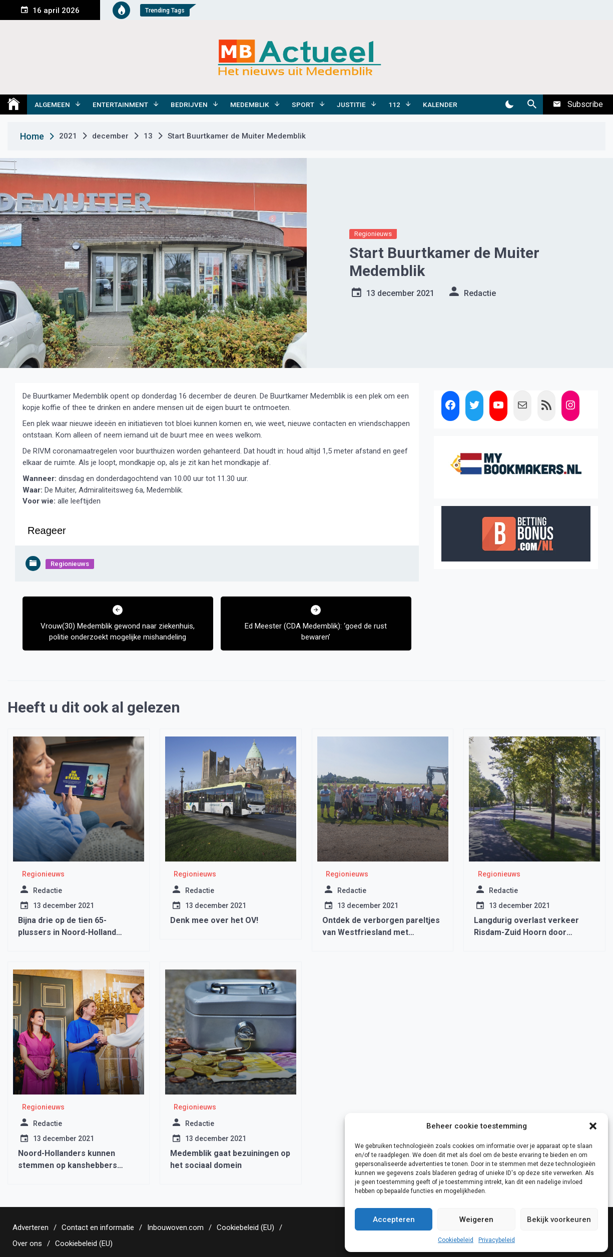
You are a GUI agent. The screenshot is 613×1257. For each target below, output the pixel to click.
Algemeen (52, 104)
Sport (303, 104)
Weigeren (476, 1219)
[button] (593, 1126)
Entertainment (120, 104)
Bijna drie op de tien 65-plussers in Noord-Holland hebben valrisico (67, 932)
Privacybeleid (496, 1240)
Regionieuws (373, 234)
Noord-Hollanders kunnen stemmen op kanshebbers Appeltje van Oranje (67, 1165)
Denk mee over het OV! (214, 920)
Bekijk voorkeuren (559, 1219)
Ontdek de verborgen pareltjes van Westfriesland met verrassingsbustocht (381, 932)
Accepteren (394, 1219)
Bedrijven (189, 104)
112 (394, 104)
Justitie (351, 104)
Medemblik (249, 104)
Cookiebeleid (455, 1240)
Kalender (440, 104)
